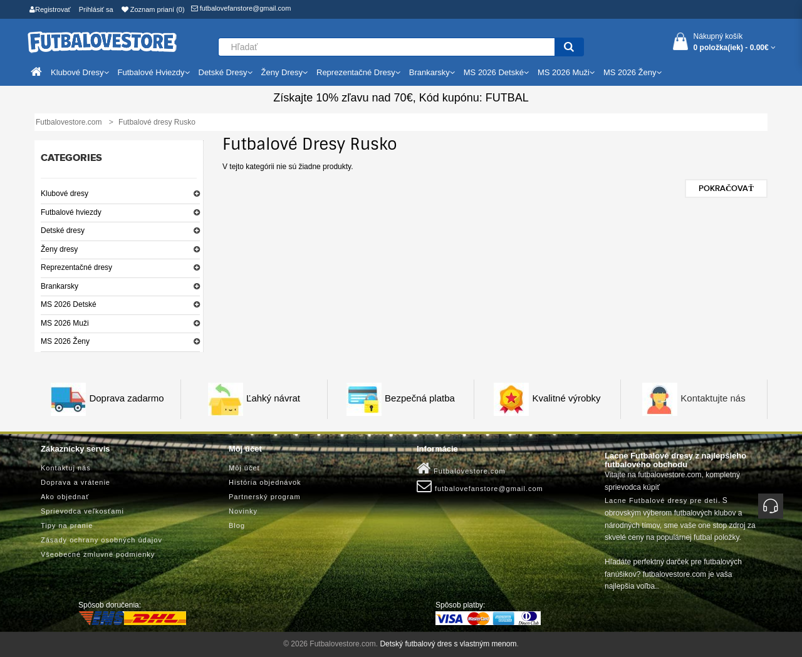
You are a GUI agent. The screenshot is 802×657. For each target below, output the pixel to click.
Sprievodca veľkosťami (82, 511)
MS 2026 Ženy (65, 341)
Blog (237, 525)
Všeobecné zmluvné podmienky (98, 554)
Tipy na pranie (67, 525)
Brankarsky (59, 286)
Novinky (243, 511)
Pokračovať (726, 189)
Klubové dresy (64, 193)
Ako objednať (65, 496)
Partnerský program (265, 496)
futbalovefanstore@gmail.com (241, 8)
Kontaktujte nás (712, 398)
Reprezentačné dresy (76, 267)
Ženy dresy (59, 249)
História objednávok (265, 482)
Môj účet (244, 468)
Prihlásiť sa (96, 9)
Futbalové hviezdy (71, 212)
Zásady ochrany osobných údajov (101, 540)
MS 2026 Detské (68, 304)
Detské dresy (63, 230)
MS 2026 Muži (65, 323)
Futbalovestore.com (461, 468)
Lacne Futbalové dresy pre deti (661, 500)
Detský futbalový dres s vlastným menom (448, 643)
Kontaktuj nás (66, 468)
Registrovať (50, 9)
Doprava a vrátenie (75, 482)
